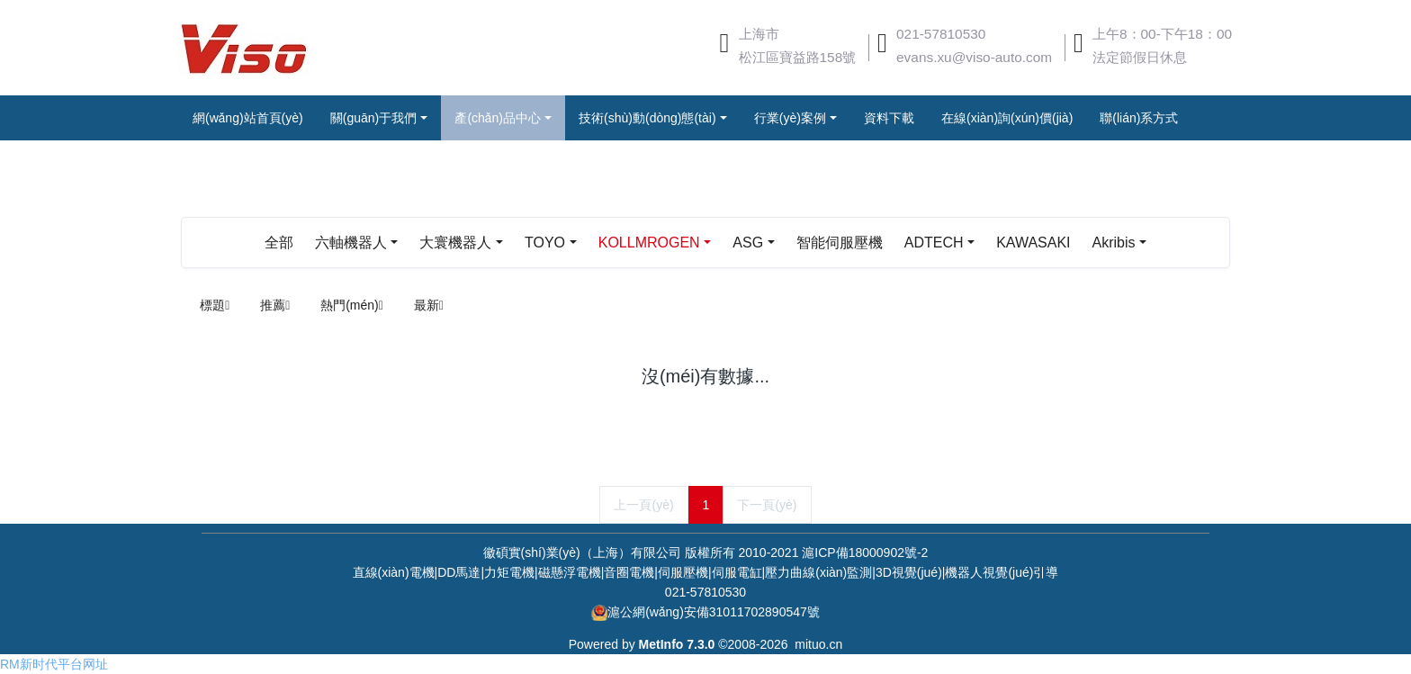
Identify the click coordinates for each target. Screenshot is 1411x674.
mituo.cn (818, 644)
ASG (747, 242)
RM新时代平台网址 (54, 664)
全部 (279, 242)
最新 (429, 305)
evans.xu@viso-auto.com (974, 57)
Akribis (1113, 242)
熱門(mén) (351, 305)
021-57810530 (940, 33)
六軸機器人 (351, 242)
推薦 (275, 305)
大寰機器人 (455, 242)
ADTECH (934, 242)
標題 (214, 305)
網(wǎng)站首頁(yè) (248, 118)
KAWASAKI (1033, 242)
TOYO (545, 242)
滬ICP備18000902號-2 (865, 552)
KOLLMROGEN (649, 242)
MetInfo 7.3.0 (677, 644)
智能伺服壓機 (839, 242)
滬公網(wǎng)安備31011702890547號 (713, 612)
